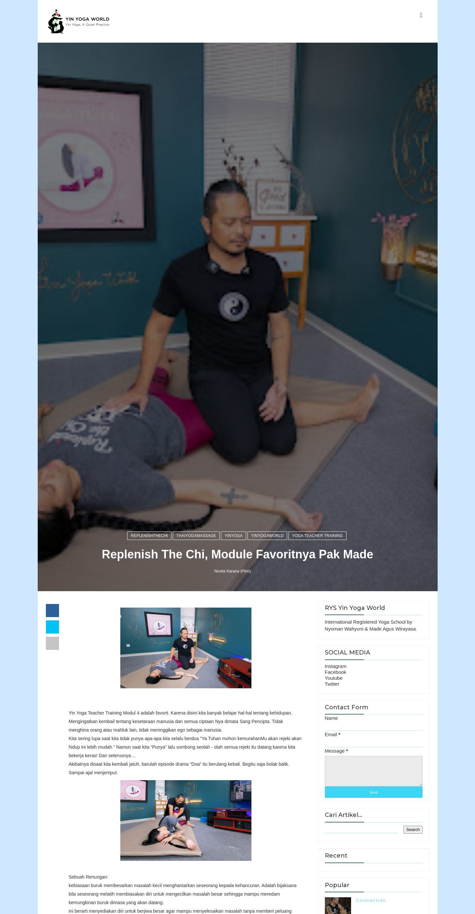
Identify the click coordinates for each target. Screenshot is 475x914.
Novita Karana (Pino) (232, 571)
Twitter (332, 684)
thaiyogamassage (196, 535)
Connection (371, 900)
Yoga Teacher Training (317, 535)
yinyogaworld (267, 535)
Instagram (336, 666)
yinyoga (234, 535)
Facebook (335, 672)
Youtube (334, 678)
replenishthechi (149, 535)
